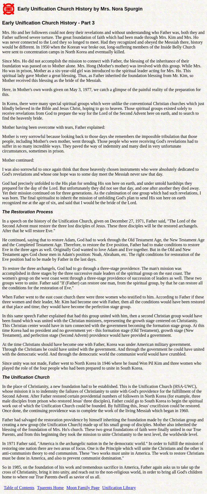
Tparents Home (50, 487)
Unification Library (119, 487)
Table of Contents (19, 487)
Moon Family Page (83, 487)
